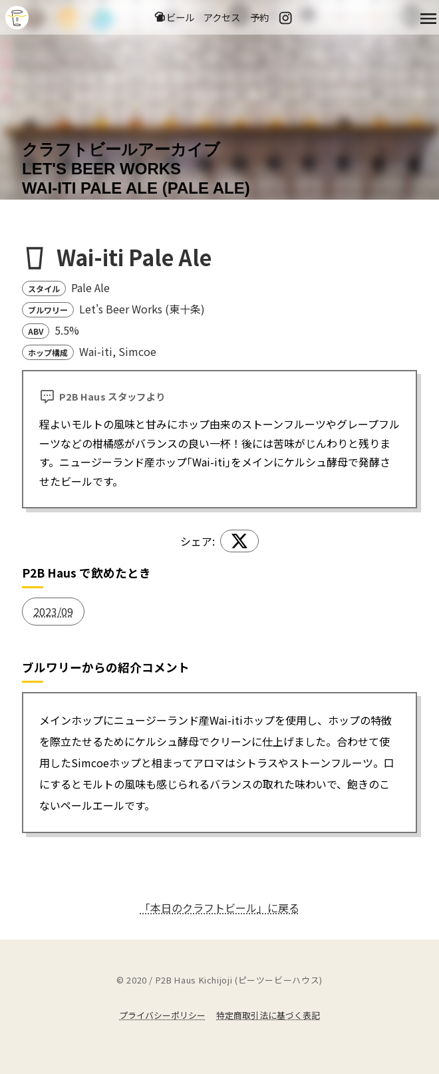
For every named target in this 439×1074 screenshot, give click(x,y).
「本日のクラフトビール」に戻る (219, 908)
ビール (174, 17)
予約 (259, 17)
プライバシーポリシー (162, 1015)
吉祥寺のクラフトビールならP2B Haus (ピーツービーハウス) (17, 17)
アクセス (222, 17)
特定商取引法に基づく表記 (268, 1015)
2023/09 (53, 612)
